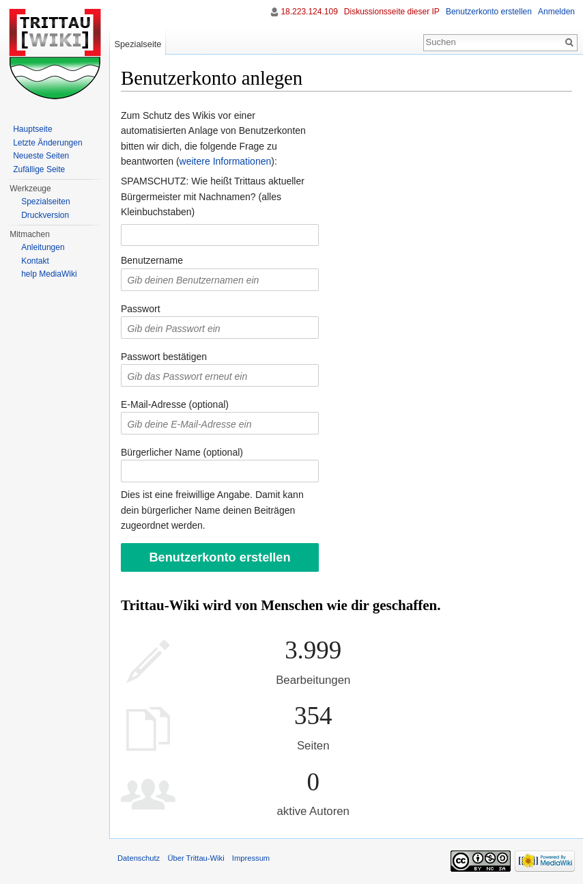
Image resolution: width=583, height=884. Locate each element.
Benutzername (152, 260)
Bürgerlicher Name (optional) (182, 452)
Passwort (140, 308)
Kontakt (35, 261)
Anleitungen (42, 247)
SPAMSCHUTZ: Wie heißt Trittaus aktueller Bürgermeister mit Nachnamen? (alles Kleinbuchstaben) (212, 196)
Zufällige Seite (39, 169)
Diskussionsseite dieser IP (392, 11)
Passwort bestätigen (164, 356)
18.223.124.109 (309, 11)
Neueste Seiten (41, 156)
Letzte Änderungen (47, 143)
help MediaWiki (48, 274)
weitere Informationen (226, 161)
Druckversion (45, 215)
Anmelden (556, 11)
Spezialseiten (45, 201)
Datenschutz (138, 858)
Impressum (251, 858)
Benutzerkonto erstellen (489, 11)
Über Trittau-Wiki (195, 858)
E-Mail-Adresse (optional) (175, 404)
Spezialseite (137, 44)
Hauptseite (32, 129)
